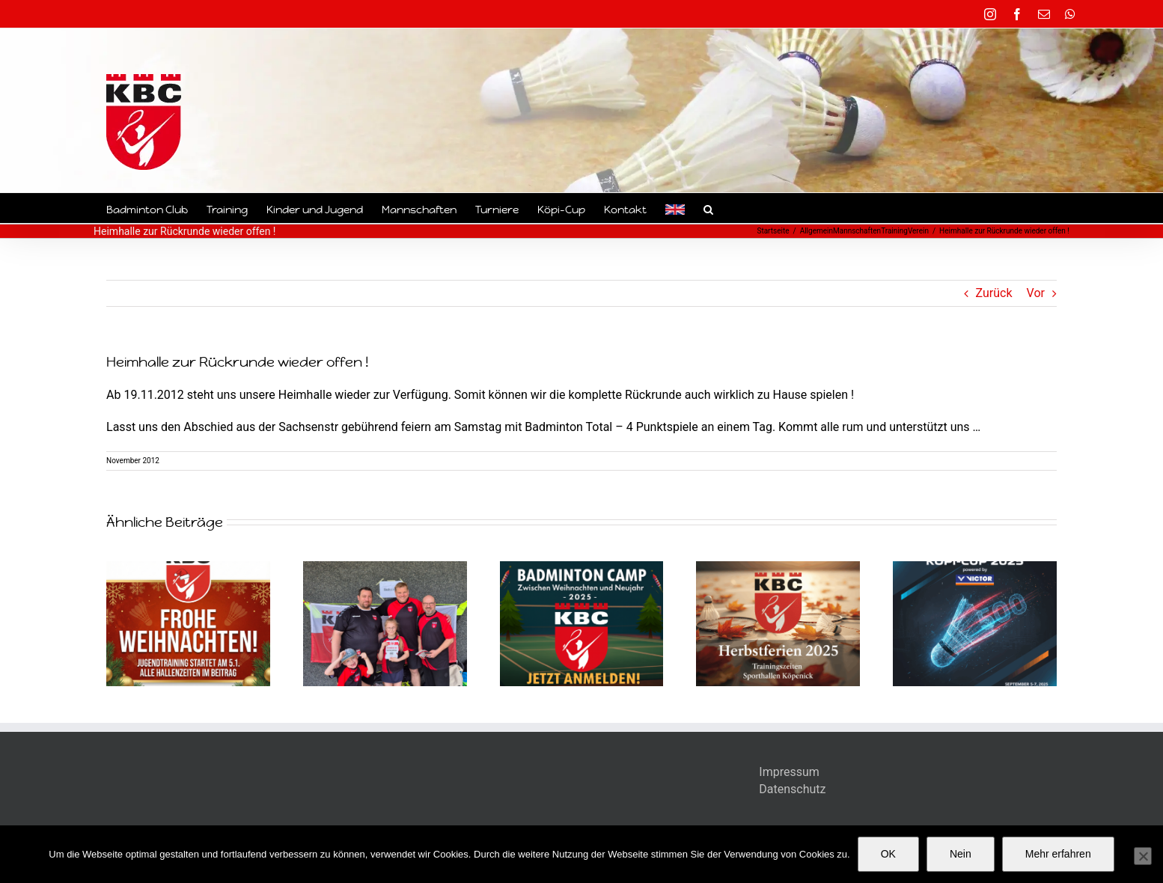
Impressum (789, 772)
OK (888, 854)
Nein (960, 854)
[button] (708, 208)
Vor (1036, 293)
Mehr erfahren (1058, 854)
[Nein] (1143, 856)
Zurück (994, 293)
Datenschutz (792, 789)
